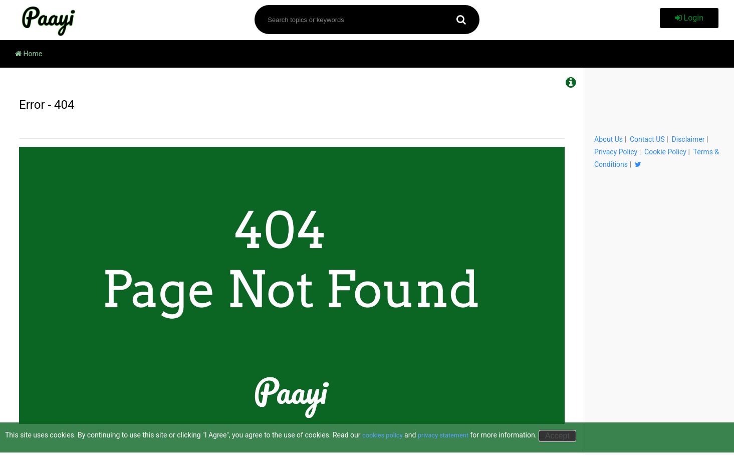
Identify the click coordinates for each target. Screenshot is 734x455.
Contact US (647, 139)
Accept (566, 435)
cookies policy (384, 435)
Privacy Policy (615, 152)
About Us (608, 139)
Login (689, 18)
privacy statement (449, 435)
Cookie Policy (665, 152)
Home (28, 54)
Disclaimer (688, 139)
